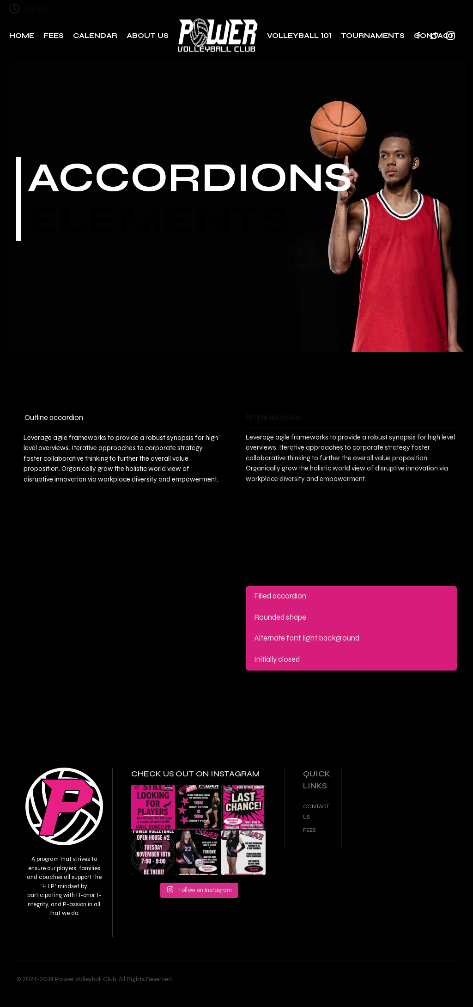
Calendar (95, 35)
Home (21, 35)
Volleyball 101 (299, 35)
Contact (434, 35)
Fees (53, 35)
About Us (148, 35)
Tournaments (373, 35)
